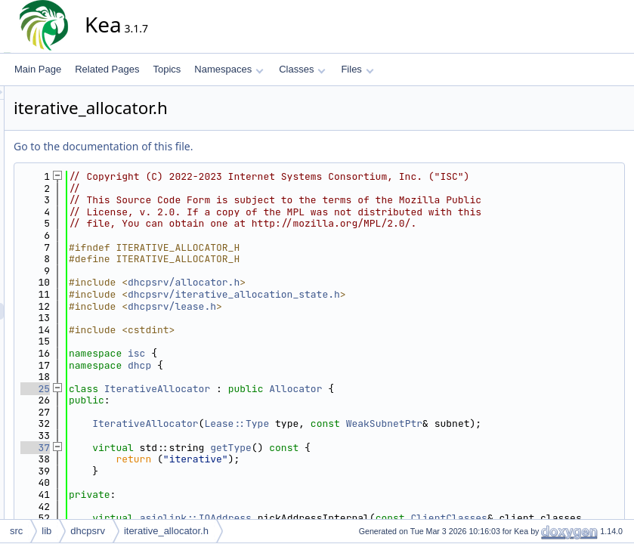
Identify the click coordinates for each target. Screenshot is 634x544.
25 (171, 412)
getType (367, 482)
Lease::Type (372, 447)
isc (272, 376)
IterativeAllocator (293, 412)
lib (46, 530)
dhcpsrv (87, 530)
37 (171, 482)
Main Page (37, 69)
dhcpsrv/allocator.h (320, 306)
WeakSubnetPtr (520, 447)
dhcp (275, 388)
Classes (302, 69)
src (16, 530)
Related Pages (107, 69)
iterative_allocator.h (166, 530)
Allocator (431, 412)
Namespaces (228, 69)
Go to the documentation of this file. (239, 146)
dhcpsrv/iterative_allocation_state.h (370, 317)
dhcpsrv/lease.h (308, 329)
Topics (167, 69)
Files (357, 69)
